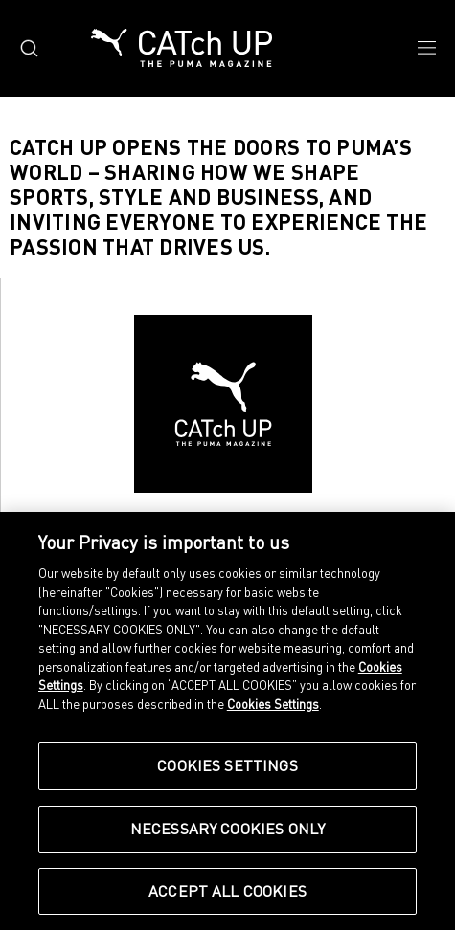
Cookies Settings (273, 704)
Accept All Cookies (227, 890)
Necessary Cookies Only (228, 828)
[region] (227, 721)
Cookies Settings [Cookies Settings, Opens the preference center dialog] (227, 765)
